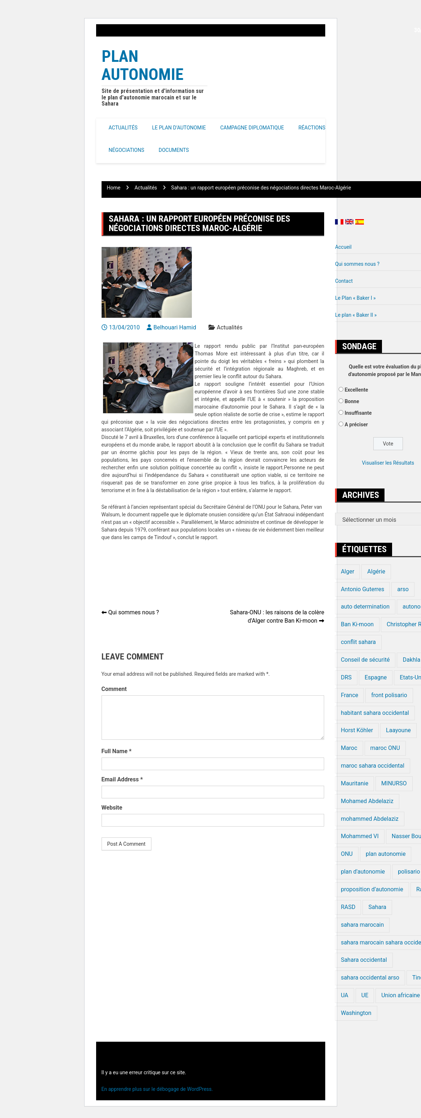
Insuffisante (358, 413)
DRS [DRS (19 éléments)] (346, 677)
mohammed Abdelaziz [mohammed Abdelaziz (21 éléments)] (370, 818)
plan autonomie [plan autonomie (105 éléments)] (385, 853)
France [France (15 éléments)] (349, 695)
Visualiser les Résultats (388, 463)
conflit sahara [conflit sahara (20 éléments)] (358, 642)
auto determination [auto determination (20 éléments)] (365, 606)
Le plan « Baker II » (356, 315)
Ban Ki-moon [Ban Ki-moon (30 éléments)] (357, 624)
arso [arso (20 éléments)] (403, 589)
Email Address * (122, 779)
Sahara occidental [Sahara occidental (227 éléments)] (364, 959)
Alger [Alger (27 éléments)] (347, 571)
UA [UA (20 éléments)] (344, 995)
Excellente (356, 390)
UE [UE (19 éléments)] (364, 995)
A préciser (356, 424)
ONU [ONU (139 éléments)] (347, 853)
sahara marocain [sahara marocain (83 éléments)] (362, 924)
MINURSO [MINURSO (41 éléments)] (394, 783)
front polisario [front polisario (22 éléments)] (389, 695)
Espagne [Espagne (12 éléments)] (376, 677)
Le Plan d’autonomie (179, 128)
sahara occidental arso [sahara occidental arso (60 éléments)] (370, 977)
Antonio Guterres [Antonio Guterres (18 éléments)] (362, 589)
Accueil (343, 247)
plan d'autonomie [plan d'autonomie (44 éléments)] (363, 871)
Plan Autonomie (143, 65)
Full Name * (117, 751)
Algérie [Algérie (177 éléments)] (376, 571)
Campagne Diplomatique (252, 128)
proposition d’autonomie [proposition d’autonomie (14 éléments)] (372, 889)
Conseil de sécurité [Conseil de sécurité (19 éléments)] (365, 659)
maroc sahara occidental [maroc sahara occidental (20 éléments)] (372, 765)
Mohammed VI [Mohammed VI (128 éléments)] (360, 836)
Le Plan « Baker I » (355, 298)
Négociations (127, 150)
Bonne (352, 401)
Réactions (312, 128)
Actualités (123, 128)
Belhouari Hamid (175, 327)
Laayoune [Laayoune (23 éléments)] (398, 730)
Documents (174, 150)
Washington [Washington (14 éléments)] (356, 1013)
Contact (344, 281)
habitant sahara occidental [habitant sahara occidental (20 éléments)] (375, 712)
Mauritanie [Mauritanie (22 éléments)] (354, 783)
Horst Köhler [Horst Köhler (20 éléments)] (357, 730)
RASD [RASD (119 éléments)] (348, 907)
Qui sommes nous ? (133, 612)
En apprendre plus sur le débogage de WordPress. (157, 1089)
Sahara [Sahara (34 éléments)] (377, 907)
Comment (114, 689)
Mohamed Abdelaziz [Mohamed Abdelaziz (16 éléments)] (367, 801)
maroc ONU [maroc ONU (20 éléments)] (385, 747)
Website (112, 807)
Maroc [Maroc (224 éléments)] (349, 747)
